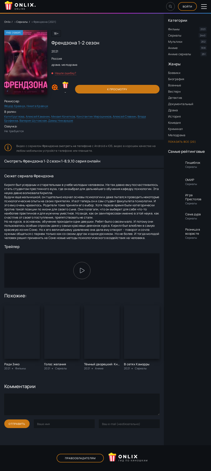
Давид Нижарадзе (60, 120)
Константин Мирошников (94, 116)
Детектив (175, 98)
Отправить (17, 424)
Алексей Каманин (38, 116)
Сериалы (174, 35)
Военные (174, 85)
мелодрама (69, 65)
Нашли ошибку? (65, 73)
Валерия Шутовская (33, 120)
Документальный (180, 104)
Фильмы (174, 29)
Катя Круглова (14, 116)
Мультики (175, 42)
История (174, 116)
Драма (173, 110)
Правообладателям (80, 458)
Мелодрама (176, 135)
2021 (54, 51)
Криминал (175, 129)
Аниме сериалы (179, 54)
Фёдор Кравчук (14, 106)
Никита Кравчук (37, 106)
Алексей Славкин (124, 116)
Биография (176, 79)
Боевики (174, 73)
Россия (56, 59)
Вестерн (174, 91)
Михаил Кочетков (63, 116)
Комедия (174, 123)
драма (55, 65)
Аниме (173, 48)
